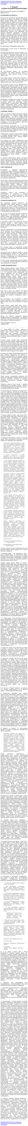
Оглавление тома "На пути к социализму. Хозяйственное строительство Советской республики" (11, 3)
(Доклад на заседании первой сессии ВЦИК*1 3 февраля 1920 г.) (14, 566)
